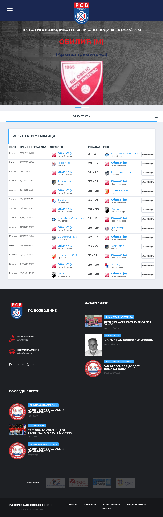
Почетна (73, 504)
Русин (115, 208)
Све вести (90, 504)
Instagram (34, 364)
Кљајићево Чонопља (124, 153)
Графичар (64, 162)
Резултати (81, 116)
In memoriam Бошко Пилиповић (128, 340)
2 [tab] (85, 107)
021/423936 (22, 340)
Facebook (16, 364)
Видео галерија (136, 504)
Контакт (106, 509)
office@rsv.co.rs (24, 353)
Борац (62, 199)
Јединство (64, 181)
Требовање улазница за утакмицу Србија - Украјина (50, 431)
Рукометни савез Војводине (26, 505)
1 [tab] (78, 107)
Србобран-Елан (122, 171)
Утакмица (148, 154)
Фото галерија (111, 504)
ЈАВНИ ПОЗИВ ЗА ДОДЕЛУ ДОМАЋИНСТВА (122, 367)
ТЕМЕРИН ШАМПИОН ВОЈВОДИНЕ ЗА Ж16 (127, 323)
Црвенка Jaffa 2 (120, 190)
